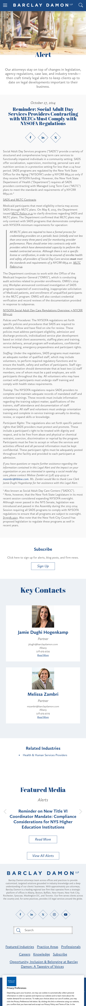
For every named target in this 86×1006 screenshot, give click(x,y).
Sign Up (43, 566)
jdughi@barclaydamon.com (43, 644)
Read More (43, 655)
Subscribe (60, 954)
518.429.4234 (43, 651)
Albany (43, 647)
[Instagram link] (54, 914)
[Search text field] (46, 930)
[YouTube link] (65, 914)
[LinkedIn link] (43, 137)
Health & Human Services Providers (45, 755)
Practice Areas (47, 946)
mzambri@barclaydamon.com (43, 706)
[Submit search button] (18, 930)
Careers (24, 954)
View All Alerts (43, 855)
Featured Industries (19, 946)
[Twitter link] (55, 137)
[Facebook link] (30, 137)
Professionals (71, 946)
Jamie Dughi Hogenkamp (43, 632)
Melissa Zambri (43, 694)
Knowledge (41, 954)
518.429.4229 (43, 713)
